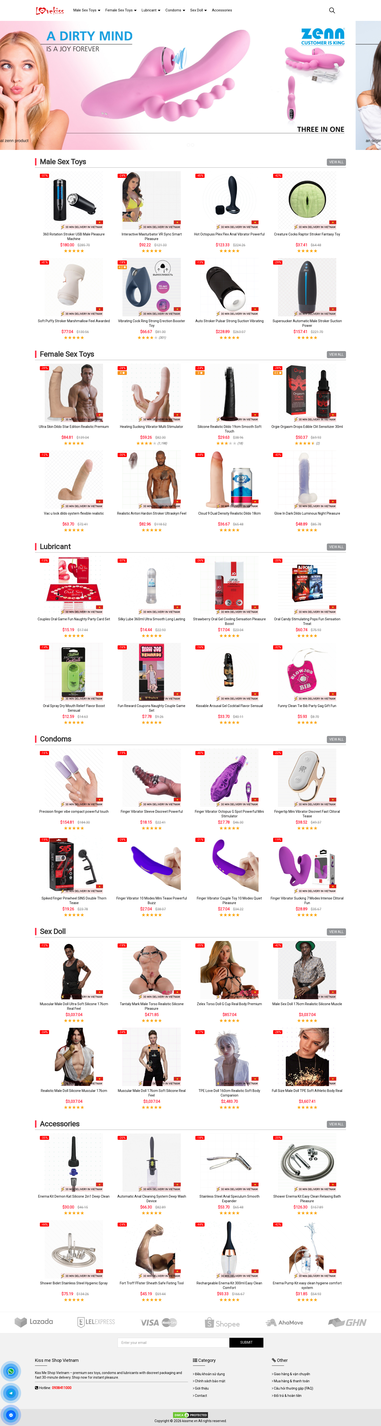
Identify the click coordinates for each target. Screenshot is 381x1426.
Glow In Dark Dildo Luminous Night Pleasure (307, 513)
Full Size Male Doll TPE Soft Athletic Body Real (307, 1091)
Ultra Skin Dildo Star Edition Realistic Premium (74, 427)
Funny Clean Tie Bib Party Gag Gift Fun (307, 706)
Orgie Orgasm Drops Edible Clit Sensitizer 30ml (307, 427)
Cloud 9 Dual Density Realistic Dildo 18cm (229, 513)
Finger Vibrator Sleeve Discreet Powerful (152, 811)
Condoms (55, 739)
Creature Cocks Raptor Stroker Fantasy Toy (307, 234)
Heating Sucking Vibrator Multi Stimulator (151, 427)
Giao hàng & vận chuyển (292, 1374)
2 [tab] (192, 145)
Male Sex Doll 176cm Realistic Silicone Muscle (307, 1004)
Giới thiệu (202, 1388)
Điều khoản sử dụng (210, 1374)
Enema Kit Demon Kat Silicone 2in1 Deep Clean (74, 1196)
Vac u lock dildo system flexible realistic (74, 513)
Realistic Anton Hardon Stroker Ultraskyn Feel (151, 513)
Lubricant (55, 546)
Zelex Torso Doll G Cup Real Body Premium (229, 1004)
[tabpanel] (190, 85)
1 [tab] (188, 145)
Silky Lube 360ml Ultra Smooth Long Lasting (151, 619)
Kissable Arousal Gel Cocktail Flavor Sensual (229, 706)
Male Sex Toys (63, 161)
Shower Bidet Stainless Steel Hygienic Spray (74, 1283)
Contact (201, 1396)
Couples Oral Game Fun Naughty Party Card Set (74, 619)
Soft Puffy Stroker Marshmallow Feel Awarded (74, 321)
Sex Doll (53, 931)
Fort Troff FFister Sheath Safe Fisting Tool (152, 1283)
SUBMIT (244, 1342)
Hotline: (55, 1388)
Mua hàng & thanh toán (292, 1381)
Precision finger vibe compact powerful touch (74, 811)
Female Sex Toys (67, 354)
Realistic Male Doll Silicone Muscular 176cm (74, 1091)
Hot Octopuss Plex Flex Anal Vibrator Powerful (229, 234)
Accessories (59, 1124)
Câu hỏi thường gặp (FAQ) (293, 1388)
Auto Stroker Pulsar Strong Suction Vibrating (229, 321)
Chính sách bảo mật (210, 1381)
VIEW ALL (336, 162)
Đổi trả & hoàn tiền (288, 1396)
